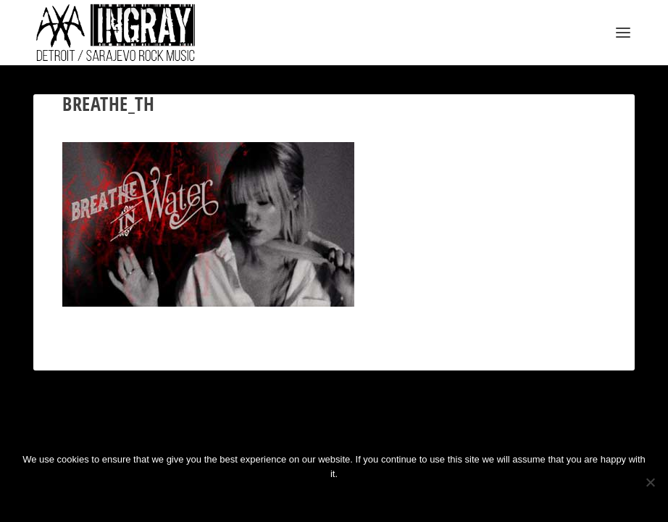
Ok (286, 498)
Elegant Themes (103, 429)
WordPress (193, 429)
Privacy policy (356, 498)
